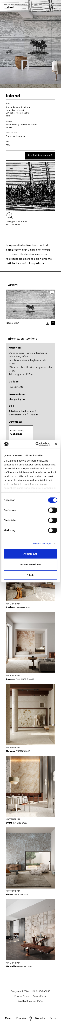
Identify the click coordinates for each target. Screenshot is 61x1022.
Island (40, 4)
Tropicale (33, 414)
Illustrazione (27, 411)
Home (5, 4)
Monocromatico (17, 414)
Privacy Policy (21, 996)
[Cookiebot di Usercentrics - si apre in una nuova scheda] (37, 444)
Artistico (13, 411)
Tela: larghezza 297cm (21, 374)
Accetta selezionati (30, 564)
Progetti (21, 1018)
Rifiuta (30, 575)
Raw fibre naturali (15, 110)
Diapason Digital (35, 1001)
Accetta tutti (30, 553)
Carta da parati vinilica (18, 107)
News (53, 1018)
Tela (8, 115)
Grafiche (40, 1018)
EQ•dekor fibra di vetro (17, 113)
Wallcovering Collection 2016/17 (29, 4)
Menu (8, 1018)
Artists (9, 127)
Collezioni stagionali (13, 4)
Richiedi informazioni (40, 155)
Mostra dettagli (42, 543)
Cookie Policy (40, 996)
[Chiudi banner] (56, 444)
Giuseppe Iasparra (15, 136)
